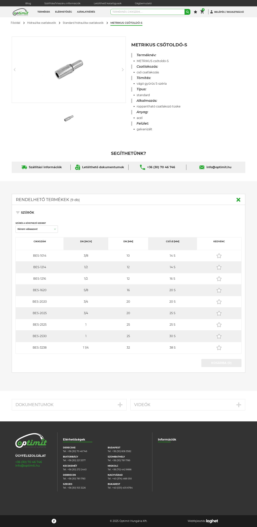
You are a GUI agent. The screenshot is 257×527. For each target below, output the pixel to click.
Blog (28, 3)
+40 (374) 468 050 (122, 478)
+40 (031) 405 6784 (122, 487)
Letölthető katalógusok (108, 3)
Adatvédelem (165, 469)
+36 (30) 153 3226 (77, 487)
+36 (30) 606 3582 (121, 451)
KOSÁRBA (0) (221, 363)
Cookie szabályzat (167, 464)
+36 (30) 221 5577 (77, 460)
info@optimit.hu (218, 167)
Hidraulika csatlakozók (41, 22)
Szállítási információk (45, 167)
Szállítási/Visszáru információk (62, 3)
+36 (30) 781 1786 (121, 460)
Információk (167, 439)
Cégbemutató (143, 3)
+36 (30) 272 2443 (77, 469)
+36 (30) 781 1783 (76, 478)
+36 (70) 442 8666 (121, 469)
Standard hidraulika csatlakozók (83, 22)
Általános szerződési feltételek (174, 458)
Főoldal (15, 22)
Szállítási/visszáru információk (174, 453)
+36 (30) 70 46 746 (161, 167)
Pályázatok (164, 475)
